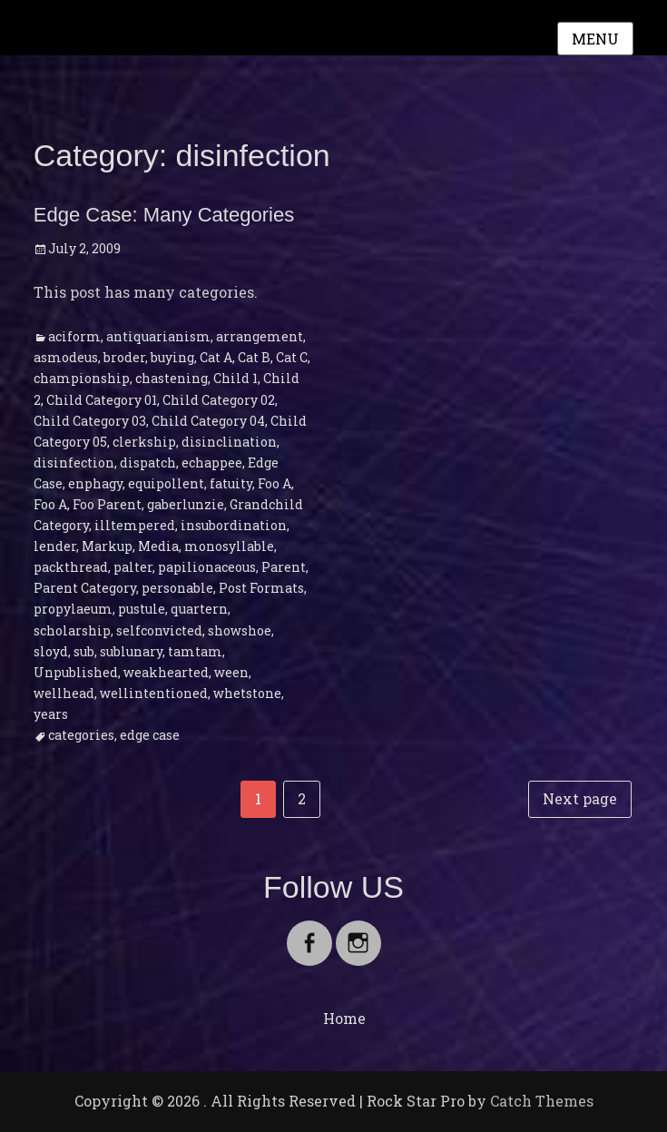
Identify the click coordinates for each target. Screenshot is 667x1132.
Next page (580, 798)
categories (81, 734)
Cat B (254, 357)
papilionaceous (207, 567)
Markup (107, 546)
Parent (283, 567)
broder (124, 357)
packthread (71, 567)
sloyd (51, 651)
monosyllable (229, 546)
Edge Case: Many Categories (164, 214)
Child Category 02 (218, 400)
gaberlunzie (185, 504)
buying (172, 357)
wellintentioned (154, 693)
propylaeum (73, 608)
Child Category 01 (101, 400)
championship (82, 378)
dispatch (148, 462)
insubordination (234, 525)
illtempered (134, 525)
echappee (211, 462)
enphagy (95, 483)
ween (231, 672)
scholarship (72, 630)
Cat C (292, 357)
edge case (150, 734)
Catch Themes (541, 1100)
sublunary (131, 651)
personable (177, 587)
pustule (141, 608)
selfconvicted (159, 630)
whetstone (247, 693)
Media (158, 546)
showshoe (239, 630)
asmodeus (66, 357)
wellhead (64, 693)
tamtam (195, 651)
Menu (595, 38)
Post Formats (261, 587)
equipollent (166, 483)
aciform (74, 336)
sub (84, 651)
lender (55, 546)
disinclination (229, 441)
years (51, 714)
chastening (171, 378)
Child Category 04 (208, 420)
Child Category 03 (90, 420)
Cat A (216, 357)
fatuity (231, 483)
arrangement (259, 336)
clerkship (144, 441)
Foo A (274, 483)
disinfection (74, 462)
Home (344, 1018)
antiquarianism (158, 336)
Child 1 (235, 378)
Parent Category (85, 587)
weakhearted (166, 672)
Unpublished (76, 672)
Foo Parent (107, 504)
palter (132, 567)
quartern (199, 608)
